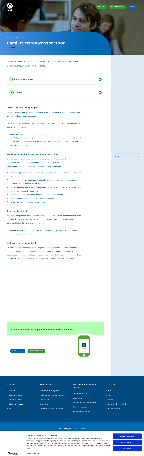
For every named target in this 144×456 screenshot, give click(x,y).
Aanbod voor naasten (80, 407)
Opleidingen (110, 399)
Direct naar (12, 384)
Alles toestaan (127, 434)
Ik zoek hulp (11, 391)
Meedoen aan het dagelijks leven (84, 402)
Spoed (9, 408)
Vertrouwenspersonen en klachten (52, 408)
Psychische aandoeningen (82, 411)
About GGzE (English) (114, 408)
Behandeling (77, 398)
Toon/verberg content (100, 79)
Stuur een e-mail (36, 351)
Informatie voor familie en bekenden (52, 395)
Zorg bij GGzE (20, 37)
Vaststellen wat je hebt (81, 393)
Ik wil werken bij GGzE (15, 404)
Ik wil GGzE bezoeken (15, 395)
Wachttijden (44, 404)
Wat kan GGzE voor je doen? (50, 391)
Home (9, 37)
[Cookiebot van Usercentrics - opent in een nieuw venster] (13, 452)
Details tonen (31, 452)
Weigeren (127, 447)
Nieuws (108, 391)
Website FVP (119, 156)
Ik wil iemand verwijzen (15, 399)
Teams (108, 395)
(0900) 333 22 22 (17, 351)
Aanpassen (127, 441)
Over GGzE (111, 384)
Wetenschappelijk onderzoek (116, 404)
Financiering (44, 399)
